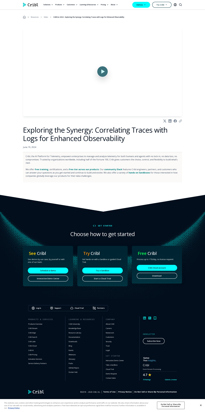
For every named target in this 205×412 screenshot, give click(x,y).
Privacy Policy (14, 408)
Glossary (72, 359)
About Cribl (110, 324)
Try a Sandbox (102, 271)
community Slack (113, 169)
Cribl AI (31, 350)
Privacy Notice (125, 392)
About (114, 5)
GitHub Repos (74, 368)
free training (41, 169)
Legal (108, 350)
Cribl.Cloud (32, 346)
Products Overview (35, 324)
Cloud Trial (110, 369)
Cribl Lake (32, 341)
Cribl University (74, 324)
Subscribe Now (153, 341)
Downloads (73, 341)
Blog (70, 346)
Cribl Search (32, 337)
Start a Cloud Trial (102, 279)
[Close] (201, 405)
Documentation (74, 337)
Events (71, 350)
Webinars (72, 355)
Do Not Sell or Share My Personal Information (155, 392)
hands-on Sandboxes (139, 172)
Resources (35, 17)
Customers (72, 5)
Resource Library (75, 333)
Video (46, 17)
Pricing (105, 5)
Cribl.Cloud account (157, 268)
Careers (109, 328)
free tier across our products (84, 169)
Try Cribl (161, 5)
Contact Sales (111, 378)
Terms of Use (109, 392)
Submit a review (171, 380)
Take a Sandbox (112, 365)
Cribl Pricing (32, 355)
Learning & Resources (89, 5)
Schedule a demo (48, 271)
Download (156, 276)
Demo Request (111, 374)
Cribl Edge (32, 333)
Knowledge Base (75, 328)
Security (109, 341)
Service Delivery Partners (37, 363)
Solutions (48, 5)
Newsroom (110, 333)
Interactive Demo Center (48, 279)
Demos (141, 5)
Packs (71, 363)
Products (60, 5)
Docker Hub (73, 372)
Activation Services (35, 359)
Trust (108, 346)
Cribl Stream (32, 328)
